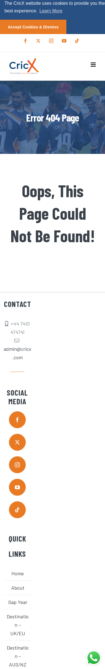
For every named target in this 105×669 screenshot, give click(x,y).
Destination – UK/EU (18, 624)
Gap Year (17, 602)
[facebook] (17, 419)
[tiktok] (17, 509)
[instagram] (17, 464)
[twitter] (17, 442)
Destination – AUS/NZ (18, 656)
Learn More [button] (50, 10)
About (17, 588)
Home (17, 573)
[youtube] (17, 487)
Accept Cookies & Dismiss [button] (33, 27)
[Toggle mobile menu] (94, 65)
